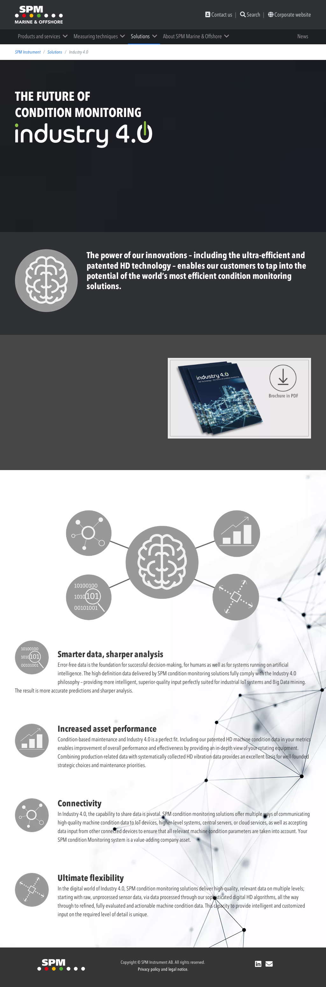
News (302, 36)
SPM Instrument (27, 52)
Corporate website (289, 14)
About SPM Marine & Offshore (192, 36)
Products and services (39, 36)
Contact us (218, 14)
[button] (67, 36)
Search (250, 14)
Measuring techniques (96, 36)
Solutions (140, 36)
